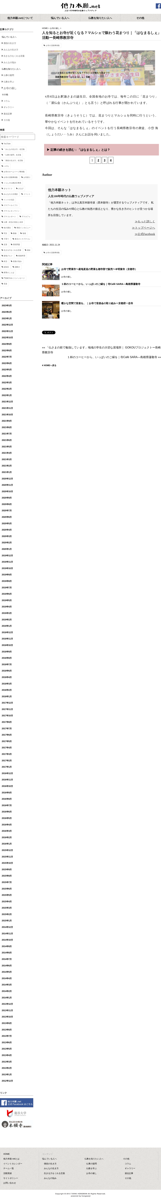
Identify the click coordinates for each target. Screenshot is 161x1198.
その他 (7, 120)
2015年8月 (7, 876)
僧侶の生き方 (10, 43)
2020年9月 (7, 498)
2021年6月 (7, 440)
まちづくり (8, 188)
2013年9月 (7, 1023)
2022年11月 (7, 331)
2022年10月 (7, 337)
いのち (6, 166)
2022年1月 (7, 395)
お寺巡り (26, 177)
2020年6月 (7, 517)
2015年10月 (7, 863)
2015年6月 (7, 889)
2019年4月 (7, 606)
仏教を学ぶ (9, 82)
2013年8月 (7, 1030)
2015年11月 (7, 857)
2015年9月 (7, 869)
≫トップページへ (143, 227)
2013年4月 (7, 1055)
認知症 (6, 267)
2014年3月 (7, 985)
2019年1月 (7, 626)
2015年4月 (7, 901)
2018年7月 (7, 664)
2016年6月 (7, 812)
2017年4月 (7, 747)
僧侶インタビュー (23, 228)
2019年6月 (7, 594)
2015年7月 (7, 882)
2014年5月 (7, 972)
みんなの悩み (10, 62)
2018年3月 (7, 684)
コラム (7, 101)
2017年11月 (7, 709)
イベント (26, 194)
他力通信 (7, 228)
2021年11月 (7, 408)
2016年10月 (7, 786)
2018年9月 (7, 651)
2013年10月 (7, 1017)
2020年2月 (7, 542)
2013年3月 (7, 1062)
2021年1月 (7, 472)
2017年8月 (7, 722)
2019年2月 (7, 619)
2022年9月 (7, 344)
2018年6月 (7, 671)
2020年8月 (7, 504)
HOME (45, 28)
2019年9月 (7, 574)
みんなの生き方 (11, 50)
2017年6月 (7, 735)
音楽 (5, 284)
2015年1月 (7, 920)
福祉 (28, 250)
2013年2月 (7, 1068)
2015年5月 (7, 895)
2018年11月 (7, 639)
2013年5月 (7, 1049)
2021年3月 (7, 459)
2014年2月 (7, 991)
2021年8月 (7, 427)
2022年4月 (7, 376)
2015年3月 (7, 908)
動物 (14, 233)
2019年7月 (7, 587)
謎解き (17, 267)
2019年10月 (7, 568)
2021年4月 (7, 453)
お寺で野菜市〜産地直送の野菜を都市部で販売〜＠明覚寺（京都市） (99, 269)
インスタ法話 (9, 200)
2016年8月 (7, 799)
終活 (5, 261)
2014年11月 (7, 933)
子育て (6, 239)
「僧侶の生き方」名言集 (13, 160)
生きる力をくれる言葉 (14, 56)
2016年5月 (7, 818)
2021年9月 (7, 421)
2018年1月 (7, 696)
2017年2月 (7, 760)
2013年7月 (7, 1036)
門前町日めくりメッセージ (14, 278)
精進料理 (21, 256)
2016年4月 (7, 824)
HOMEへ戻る (50, 365)
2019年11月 (7, 562)
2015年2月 (7, 914)
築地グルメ (8, 256)
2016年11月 (7, 779)
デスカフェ (26, 216)
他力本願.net (80, 7)
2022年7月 (7, 357)
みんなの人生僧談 (11, 194)
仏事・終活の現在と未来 (13, 222)
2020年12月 (7, 478)
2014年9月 (7, 946)
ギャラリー (9, 107)
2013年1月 (7, 1074)
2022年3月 (7, 382)
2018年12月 (7, 632)
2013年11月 (7, 1010)
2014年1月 (7, 997)
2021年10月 (7, 414)
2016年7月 (7, 805)
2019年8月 (7, 581)
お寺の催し (55, 28)
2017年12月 (7, 703)
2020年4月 (7, 530)
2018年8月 (7, 658)
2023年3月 (7, 305)
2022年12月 (7, 325)
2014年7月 (7, 959)
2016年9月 (7, 792)
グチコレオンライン (11, 211)
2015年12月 (7, 850)
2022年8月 (7, 350)
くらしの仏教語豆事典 (12, 183)
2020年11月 (7, 485)
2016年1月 (7, 844)
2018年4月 (7, 677)
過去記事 (8, 114)
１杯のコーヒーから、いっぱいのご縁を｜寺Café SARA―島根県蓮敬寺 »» (114, 357)
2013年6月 (7, 1042)
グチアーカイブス (11, 205)
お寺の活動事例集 (53, 45)
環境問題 (16, 244)
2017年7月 (7, 728)
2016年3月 (7, 831)
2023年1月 (7, 318)
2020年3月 (7, 536)
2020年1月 (7, 549)
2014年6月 (7, 965)
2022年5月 (7, 369)
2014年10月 (7, 940)
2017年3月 (7, 754)
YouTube (7, 144)
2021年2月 (7, 466)
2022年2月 (7, 389)
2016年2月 (7, 837)
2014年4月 (7, 978)
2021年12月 (7, 401)
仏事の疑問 (9, 75)
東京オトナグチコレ (22, 239)
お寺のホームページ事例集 (14, 172)
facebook (158, 6)
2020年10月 (7, 491)
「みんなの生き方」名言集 (14, 149)
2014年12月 (7, 927)
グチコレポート (10, 216)
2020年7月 (7, 510)
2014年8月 (7, 952)
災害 (5, 244)
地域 (24, 233)
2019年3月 (7, 613)
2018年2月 (7, 690)
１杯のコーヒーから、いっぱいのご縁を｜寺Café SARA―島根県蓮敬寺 (100, 284)
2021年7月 (7, 433)
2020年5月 (7, 523)
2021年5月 (7, 446)
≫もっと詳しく (145, 221)
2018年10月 (7, 645)
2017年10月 (7, 715)
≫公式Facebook (145, 234)
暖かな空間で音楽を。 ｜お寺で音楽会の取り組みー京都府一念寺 (97, 303)
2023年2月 (7, 312)
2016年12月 (7, 773)
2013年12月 (7, 1004)
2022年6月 (7, 363)
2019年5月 (7, 600)
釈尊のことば (9, 272)
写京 (5, 233)
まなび (20, 188)
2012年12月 (7, 1081)
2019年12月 (7, 555)
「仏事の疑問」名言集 (12, 155)
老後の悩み (17, 261)
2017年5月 (7, 741)
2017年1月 (7, 767)
